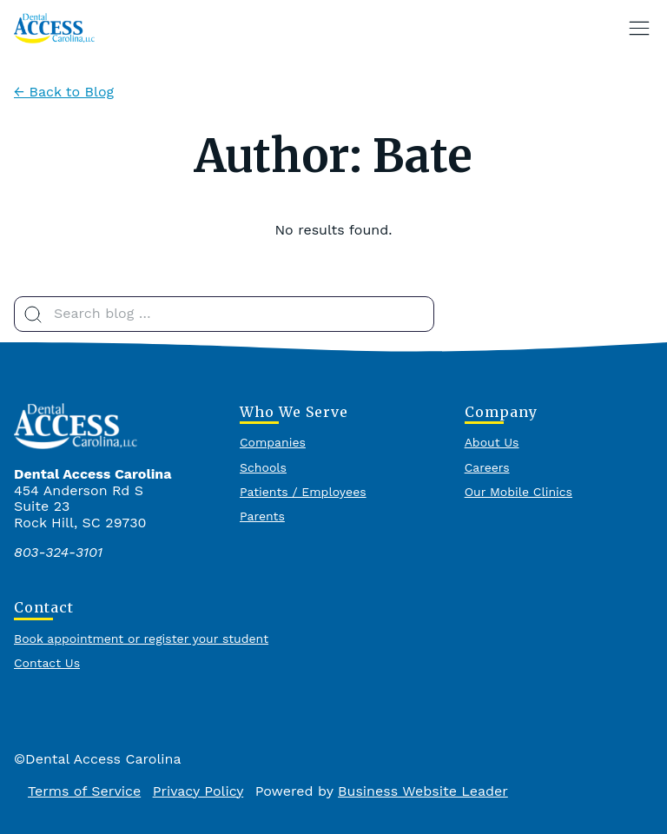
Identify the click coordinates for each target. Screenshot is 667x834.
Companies (273, 442)
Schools (263, 467)
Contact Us (47, 663)
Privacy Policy (198, 791)
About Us (492, 442)
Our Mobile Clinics (518, 492)
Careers (487, 467)
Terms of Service (84, 791)
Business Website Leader (423, 791)
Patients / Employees (303, 492)
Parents (262, 516)
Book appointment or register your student (141, 638)
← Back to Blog (64, 91)
